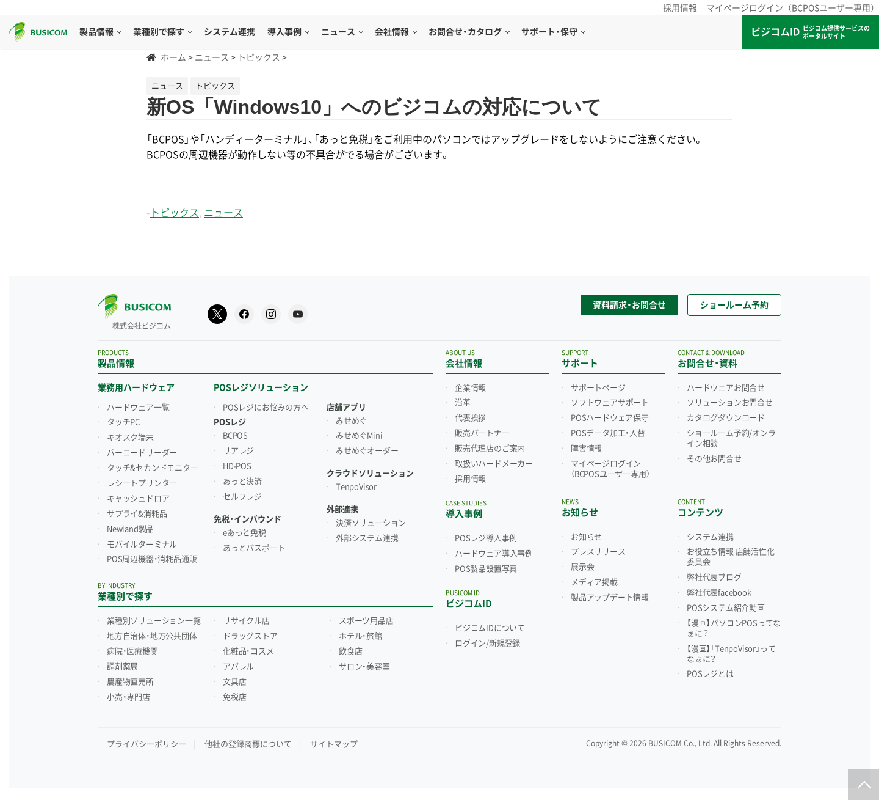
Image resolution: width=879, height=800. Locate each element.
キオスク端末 (130, 437)
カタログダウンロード (726, 418)
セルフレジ (242, 497)
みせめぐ (351, 421)
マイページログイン (610, 469)
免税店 (234, 697)
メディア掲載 (594, 582)
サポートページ (598, 388)
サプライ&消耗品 (137, 514)
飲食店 (350, 651)
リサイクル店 (246, 621)
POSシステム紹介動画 (726, 608)
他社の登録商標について (248, 744)
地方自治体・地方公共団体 (152, 636)
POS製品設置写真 (486, 569)
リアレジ (238, 451)
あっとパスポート (254, 548)
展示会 (582, 567)
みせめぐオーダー (367, 451)
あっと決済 (242, 481)
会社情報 (395, 32)
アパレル (238, 667)
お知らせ (586, 537)
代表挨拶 (470, 418)
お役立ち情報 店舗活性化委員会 (731, 557)
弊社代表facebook (719, 593)
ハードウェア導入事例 (494, 554)
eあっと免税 (244, 533)
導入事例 (288, 32)
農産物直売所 (130, 682)
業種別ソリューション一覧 (154, 621)
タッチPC (123, 422)
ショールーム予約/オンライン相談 (731, 438)
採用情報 (680, 7)
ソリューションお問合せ (730, 403)
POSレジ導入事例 (486, 538)
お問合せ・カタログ (469, 32)
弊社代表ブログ (714, 577)
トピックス (174, 213)
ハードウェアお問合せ (726, 388)
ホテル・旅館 (360, 636)
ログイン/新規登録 (487, 643)
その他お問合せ (714, 459)
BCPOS (235, 436)
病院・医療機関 (132, 651)
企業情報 (470, 388)
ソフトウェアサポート (610, 403)
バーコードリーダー (142, 453)
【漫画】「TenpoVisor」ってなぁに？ (731, 654)
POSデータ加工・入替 (608, 433)
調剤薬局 (122, 667)
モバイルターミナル (142, 544)
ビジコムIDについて (490, 628)
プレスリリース (598, 552)
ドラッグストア (250, 636)
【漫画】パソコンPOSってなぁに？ (734, 628)
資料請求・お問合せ (629, 304)
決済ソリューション (371, 523)
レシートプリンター (142, 483)
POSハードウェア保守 (610, 418)
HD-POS (237, 466)
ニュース (342, 32)
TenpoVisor (356, 487)
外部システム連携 (367, 538)
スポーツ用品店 (366, 621)
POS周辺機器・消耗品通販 (152, 559)
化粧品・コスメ (248, 651)
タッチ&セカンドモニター (152, 468)
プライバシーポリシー (146, 744)
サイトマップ (334, 744)
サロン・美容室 (364, 667)
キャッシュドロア (138, 499)
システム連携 (710, 537)
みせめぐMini (359, 436)
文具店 (234, 682)
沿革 (463, 403)
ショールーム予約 (734, 304)
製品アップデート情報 (610, 598)
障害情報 (586, 448)
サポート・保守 (553, 32)
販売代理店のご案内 (490, 448)
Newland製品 (130, 529)
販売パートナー (482, 433)
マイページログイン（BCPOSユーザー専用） (792, 7)
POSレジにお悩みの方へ (266, 408)
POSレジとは (710, 674)
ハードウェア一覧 (138, 408)
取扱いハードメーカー (494, 464)
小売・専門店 (128, 697)
